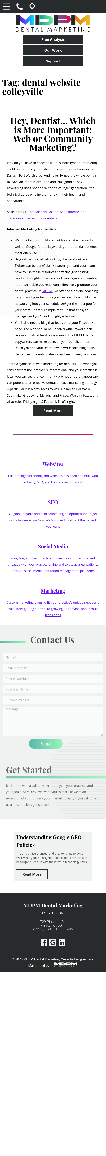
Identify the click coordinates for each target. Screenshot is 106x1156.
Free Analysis (53, 39)
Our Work (53, 50)
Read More (53, 410)
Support (53, 61)
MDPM (47, 291)
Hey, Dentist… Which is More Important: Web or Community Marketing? (53, 134)
